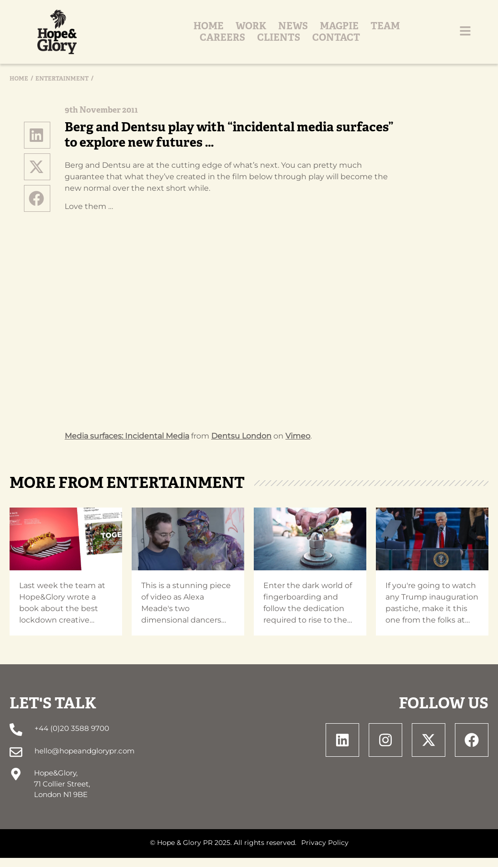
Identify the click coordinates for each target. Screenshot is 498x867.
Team (270, 37)
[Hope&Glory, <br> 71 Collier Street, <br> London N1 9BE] (16, 783)
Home (94, 37)
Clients (375, 37)
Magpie (224, 37)
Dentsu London (241, 446)
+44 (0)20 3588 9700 (71, 739)
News (178, 37)
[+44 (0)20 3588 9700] (16, 740)
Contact (433, 37)
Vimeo (297, 446)
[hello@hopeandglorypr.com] (16, 762)
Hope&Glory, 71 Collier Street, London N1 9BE (62, 793)
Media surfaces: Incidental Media (127, 446)
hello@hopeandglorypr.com (84, 760)
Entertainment (62, 89)
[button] (37, 145)
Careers (319, 37)
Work (136, 37)
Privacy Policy (325, 851)
